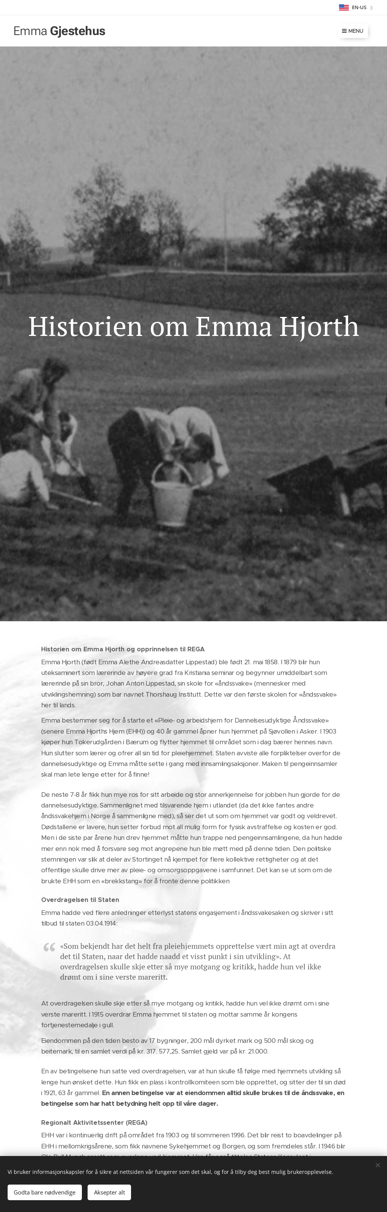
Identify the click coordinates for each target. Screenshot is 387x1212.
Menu (352, 30)
